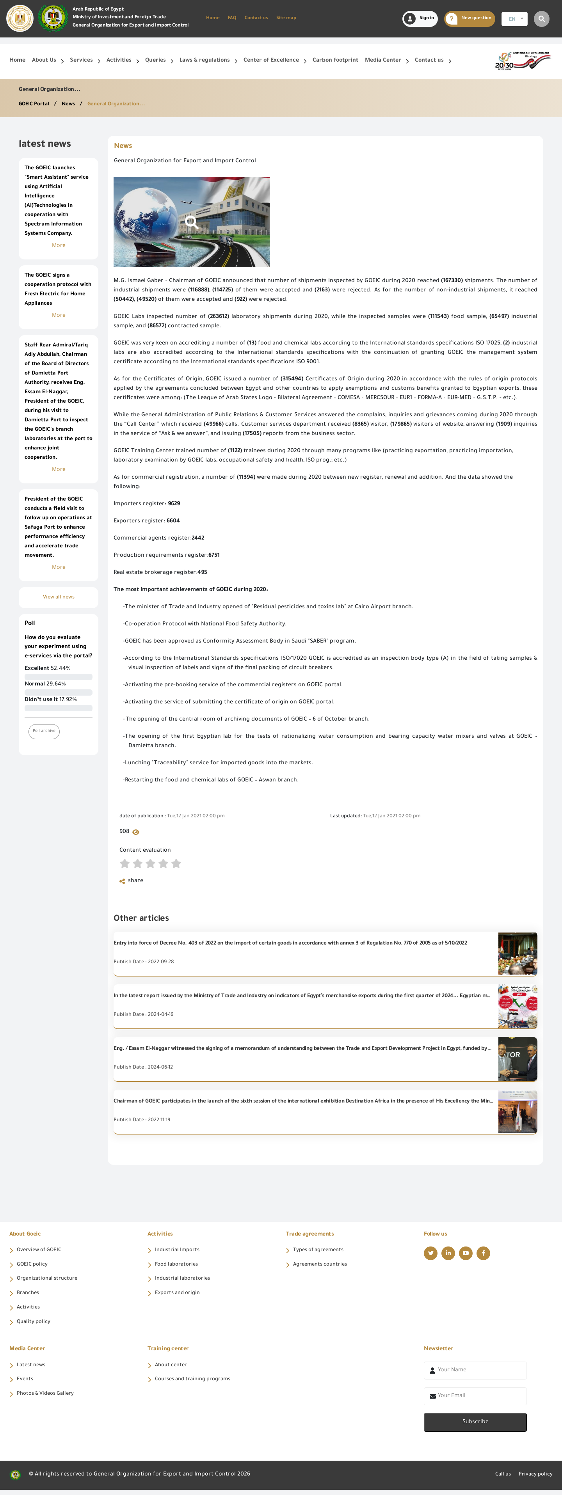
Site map (286, 18)
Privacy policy (534, 1480)
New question (468, 19)
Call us (498, 1480)
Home (213, 18)
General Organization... (124, 104)
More (59, 246)
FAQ (232, 18)
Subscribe (475, 1427)
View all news (58, 598)
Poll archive (45, 731)
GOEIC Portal (36, 104)
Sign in (419, 19)
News (74, 104)
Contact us (256, 18)
